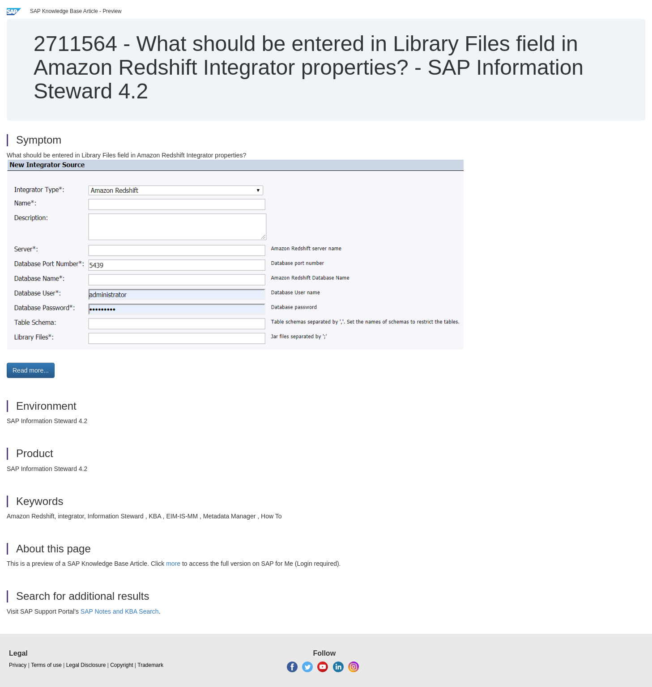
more (173, 563)
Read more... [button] (31, 370)
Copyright (121, 665)
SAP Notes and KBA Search (120, 611)
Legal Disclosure (86, 665)
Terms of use (46, 665)
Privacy (17, 665)
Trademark (150, 665)
